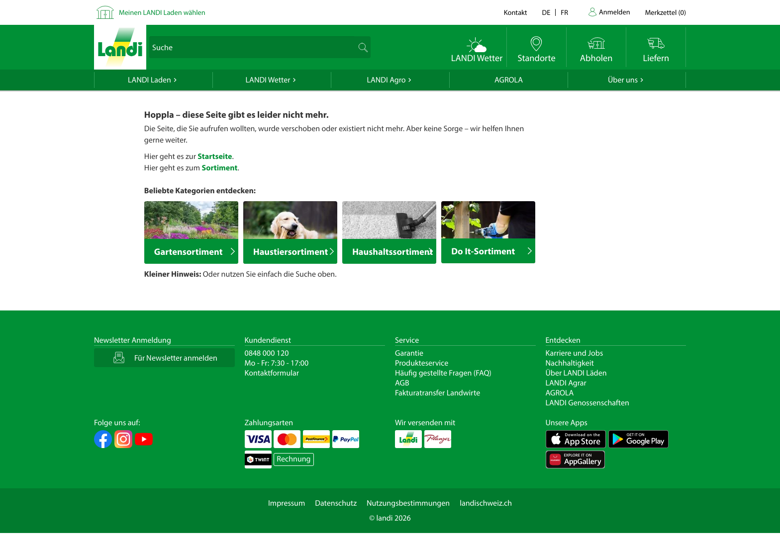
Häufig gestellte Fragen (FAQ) (443, 373)
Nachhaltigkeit (570, 363)
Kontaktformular (272, 373)
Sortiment (219, 168)
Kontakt (515, 12)
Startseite (214, 156)
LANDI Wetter (268, 80)
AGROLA (508, 80)
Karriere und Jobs (574, 353)
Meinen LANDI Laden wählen (162, 12)
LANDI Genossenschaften (587, 403)
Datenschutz (336, 503)
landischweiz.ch (486, 503)
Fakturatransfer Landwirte (437, 393)
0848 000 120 (267, 353)
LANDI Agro (386, 80)
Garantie (409, 353)
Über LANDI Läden (576, 373)
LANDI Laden (149, 80)
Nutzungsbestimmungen (408, 503)
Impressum (286, 503)
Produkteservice (421, 363)
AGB (402, 383)
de (546, 12)
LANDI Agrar (566, 383)
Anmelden (614, 11)
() (665, 12)
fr (564, 12)
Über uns (623, 80)
